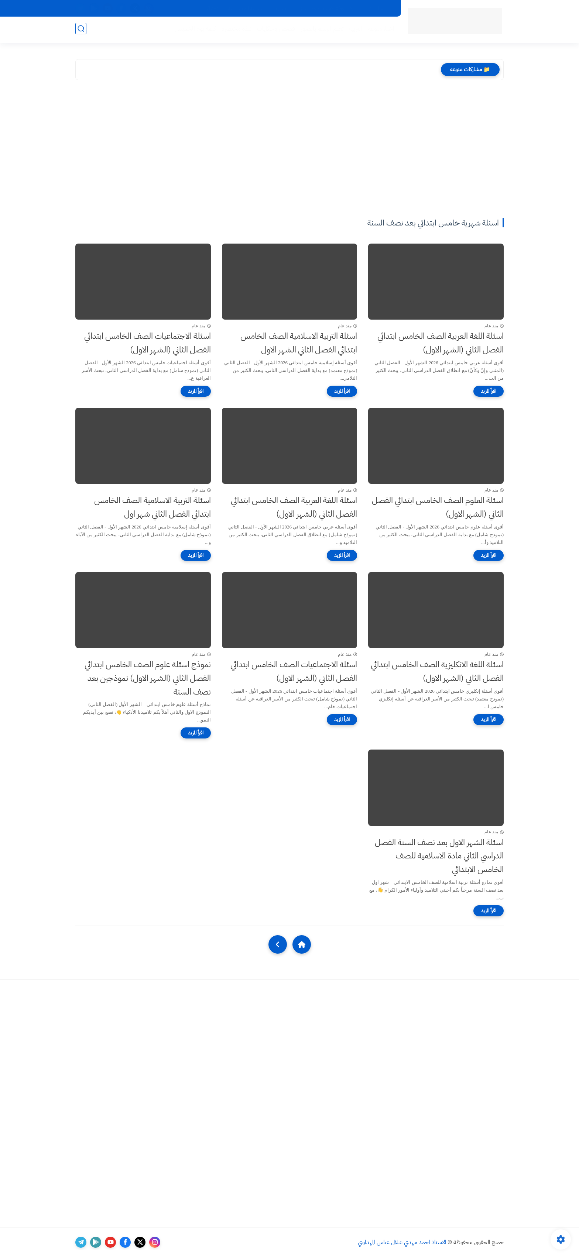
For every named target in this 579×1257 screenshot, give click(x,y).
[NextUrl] (277, 944)
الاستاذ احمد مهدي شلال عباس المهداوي (402, 1242)
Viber (212, 8)
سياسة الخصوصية (245, 8)
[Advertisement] (289, 150)
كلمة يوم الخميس (194, 30)
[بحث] (80, 30)
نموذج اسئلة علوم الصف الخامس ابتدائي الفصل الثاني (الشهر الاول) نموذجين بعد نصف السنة (148, 678)
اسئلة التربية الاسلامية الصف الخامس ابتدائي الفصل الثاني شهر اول (152, 507)
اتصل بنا (281, 8)
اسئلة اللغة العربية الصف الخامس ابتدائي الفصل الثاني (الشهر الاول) (440, 343)
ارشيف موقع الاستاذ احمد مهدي (329, 8)
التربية (354, 30)
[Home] (301, 944)
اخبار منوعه (380, 30)
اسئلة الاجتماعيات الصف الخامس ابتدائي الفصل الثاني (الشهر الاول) (147, 343)
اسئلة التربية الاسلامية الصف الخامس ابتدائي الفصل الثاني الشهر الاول (298, 343)
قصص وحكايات (275, 30)
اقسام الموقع (381, 8)
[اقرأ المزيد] (488, 391)
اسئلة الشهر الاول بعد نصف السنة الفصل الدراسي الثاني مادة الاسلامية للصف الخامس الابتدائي (439, 856)
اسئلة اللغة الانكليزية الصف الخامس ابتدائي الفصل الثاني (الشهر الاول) (437, 671)
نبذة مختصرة (235, 30)
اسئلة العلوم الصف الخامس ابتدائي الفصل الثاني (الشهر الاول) (438, 507)
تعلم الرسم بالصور (320, 30)
